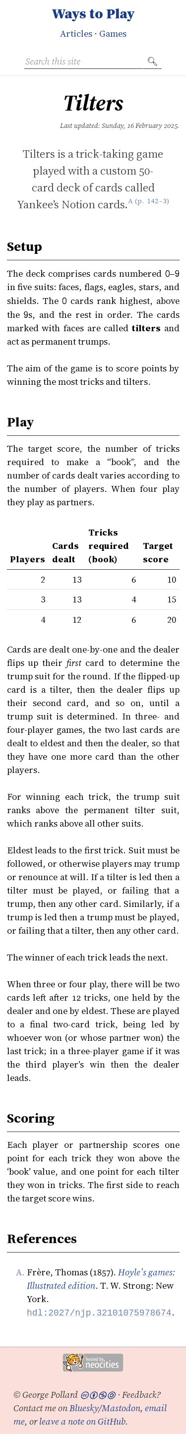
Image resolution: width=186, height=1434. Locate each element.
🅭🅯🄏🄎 (98, 1394)
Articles (76, 33)
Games (112, 33)
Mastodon (121, 1407)
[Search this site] (83, 61)
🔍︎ (152, 61)
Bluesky (84, 1407)
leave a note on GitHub (82, 1421)
